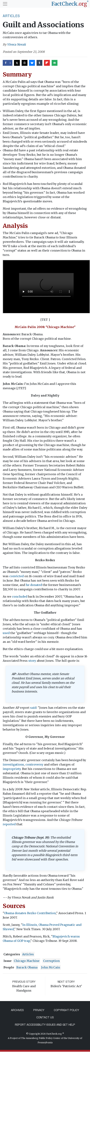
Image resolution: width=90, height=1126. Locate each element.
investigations (13, 764)
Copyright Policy (66, 1010)
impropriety (12, 769)
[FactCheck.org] (70, 4)
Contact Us (45, 1017)
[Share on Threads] (24, 63)
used (6, 633)
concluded (19, 596)
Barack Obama (26, 967)
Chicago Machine (26, 961)
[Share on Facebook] (7, 63)
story (32, 660)
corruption (51, 961)
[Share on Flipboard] (47, 63)
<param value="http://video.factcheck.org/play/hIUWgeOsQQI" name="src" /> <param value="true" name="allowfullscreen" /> (46, 286)
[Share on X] (17, 63)
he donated (34, 585)
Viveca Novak (16, 44)
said (33, 707)
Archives (17, 1010)
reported (9, 824)
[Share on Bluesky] (32, 63)
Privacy (38, 1010)
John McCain (50, 967)
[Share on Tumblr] (39, 63)
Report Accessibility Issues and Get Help (45, 1025)
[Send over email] (54, 63)
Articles (11, 15)
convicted (16, 576)
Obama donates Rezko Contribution (30, 913)
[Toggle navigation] (5, 3)
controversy (34, 764)
